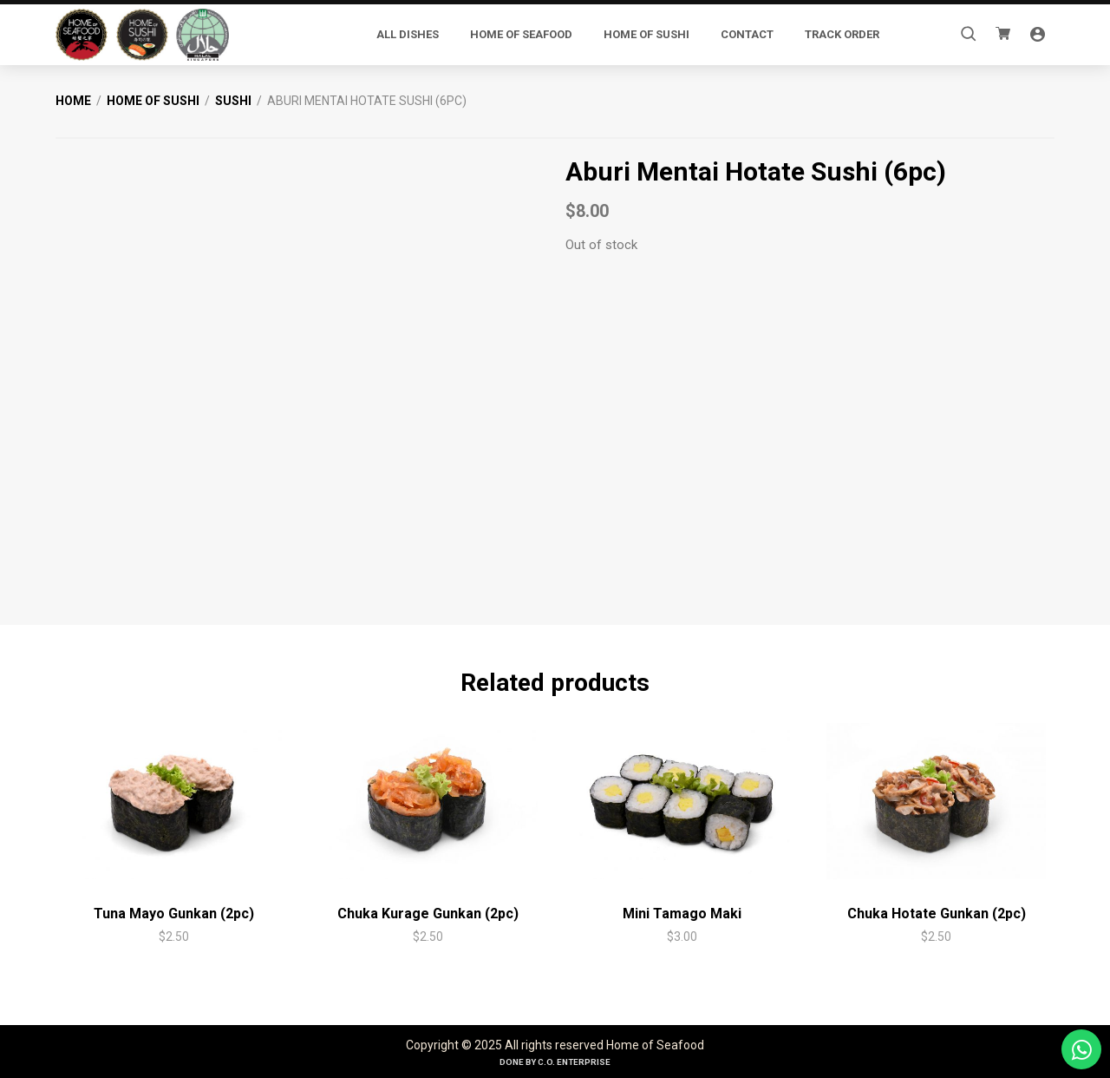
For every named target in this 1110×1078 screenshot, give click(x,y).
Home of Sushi (153, 101)
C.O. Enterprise (574, 1062)
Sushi (233, 101)
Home (73, 101)
